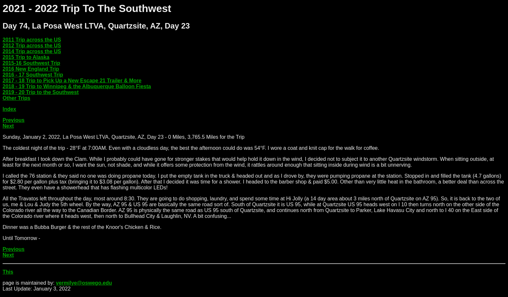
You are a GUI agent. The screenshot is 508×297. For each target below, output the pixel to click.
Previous (14, 120)
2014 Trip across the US (32, 51)
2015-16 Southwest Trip (31, 63)
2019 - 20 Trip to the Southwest (41, 92)
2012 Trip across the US (32, 45)
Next (8, 126)
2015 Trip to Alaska (26, 57)
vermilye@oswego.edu (84, 283)
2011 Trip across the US (32, 39)
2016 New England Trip (31, 69)
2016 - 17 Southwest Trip (33, 74)
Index (9, 109)
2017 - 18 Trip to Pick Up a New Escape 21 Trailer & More (72, 80)
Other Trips (16, 98)
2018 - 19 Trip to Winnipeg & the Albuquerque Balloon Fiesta (77, 86)
